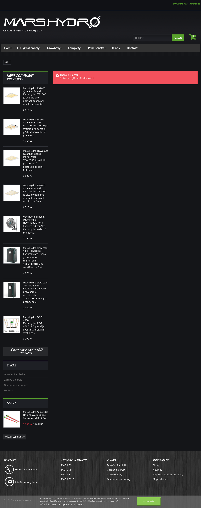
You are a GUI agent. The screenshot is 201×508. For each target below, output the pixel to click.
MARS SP (66, 470)
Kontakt (8, 390)
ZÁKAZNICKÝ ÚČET (179, 4)
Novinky (157, 470)
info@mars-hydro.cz (27, 482)
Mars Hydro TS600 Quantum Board (33, 121)
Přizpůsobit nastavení (71, 504)
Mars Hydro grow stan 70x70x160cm (35, 284)
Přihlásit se (195, 4)
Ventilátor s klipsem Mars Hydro (34, 218)
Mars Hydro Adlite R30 (35, 412)
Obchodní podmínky (16, 385)
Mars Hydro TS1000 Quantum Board (34, 90)
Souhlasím (148, 501)
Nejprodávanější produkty (20, 77)
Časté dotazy (114, 474)
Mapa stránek (161, 479)
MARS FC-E (67, 479)
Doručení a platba (14, 374)
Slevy (11, 403)
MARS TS (66, 465)
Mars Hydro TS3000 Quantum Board (34, 187)
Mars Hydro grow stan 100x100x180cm (35, 249)
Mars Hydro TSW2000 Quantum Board (35, 152)
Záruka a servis (13, 379)
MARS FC (66, 474)
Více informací (49, 504)
